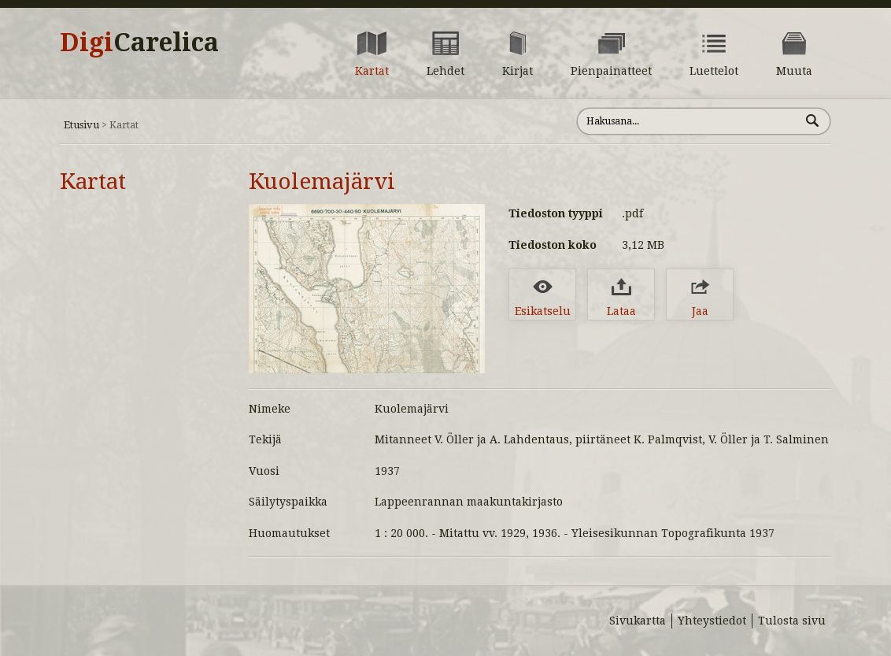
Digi (139, 42)
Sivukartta (637, 620)
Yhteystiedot (712, 620)
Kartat (93, 182)
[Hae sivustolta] (688, 121)
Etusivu (81, 125)
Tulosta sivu (792, 620)
